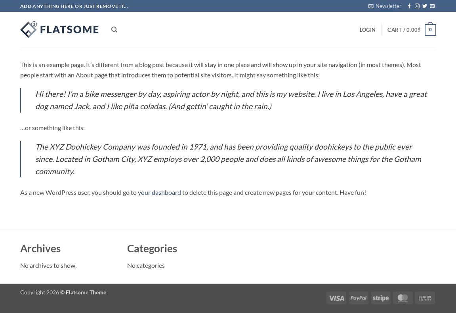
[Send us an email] (432, 6)
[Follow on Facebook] (409, 6)
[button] (384, 6)
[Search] (114, 29)
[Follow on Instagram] (417, 6)
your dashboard (159, 192)
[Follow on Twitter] (424, 6)
